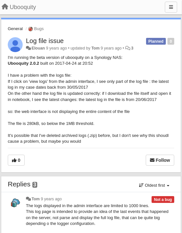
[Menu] (171, 7)
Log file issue (45, 40)
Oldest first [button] (154, 185)
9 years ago (51, 199)
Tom (95, 48)
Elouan (38, 48)
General (15, 28)
